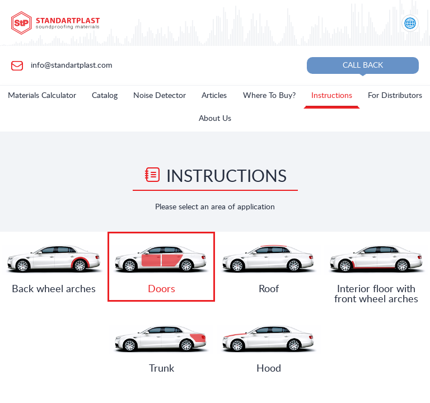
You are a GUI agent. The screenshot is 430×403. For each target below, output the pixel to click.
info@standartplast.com (71, 65)
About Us (215, 119)
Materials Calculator (42, 96)
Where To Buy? (269, 96)
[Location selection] (410, 23)
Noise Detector (159, 96)
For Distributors (395, 96)
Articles (214, 96)
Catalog (105, 96)
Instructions (331, 96)
